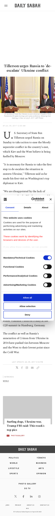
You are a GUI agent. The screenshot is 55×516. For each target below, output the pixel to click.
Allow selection (27, 306)
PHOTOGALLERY (17, 436)
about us (30, 505)
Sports (14, 473)
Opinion (41, 473)
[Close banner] (51, 199)
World (14, 463)
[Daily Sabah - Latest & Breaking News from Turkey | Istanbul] (27, 5)
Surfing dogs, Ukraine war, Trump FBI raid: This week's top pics (25, 426)
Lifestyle (13, 468)
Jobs (7, 505)
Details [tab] (27, 207)
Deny (27, 314)
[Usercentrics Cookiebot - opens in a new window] (32, 199)
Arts (41, 468)
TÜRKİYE (41, 458)
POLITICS (14, 458)
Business (41, 463)
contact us (44, 505)
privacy (18, 505)
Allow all (27, 297)
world (6, 381)
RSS (27, 508)
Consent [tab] (9, 207)
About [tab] (45, 207)
